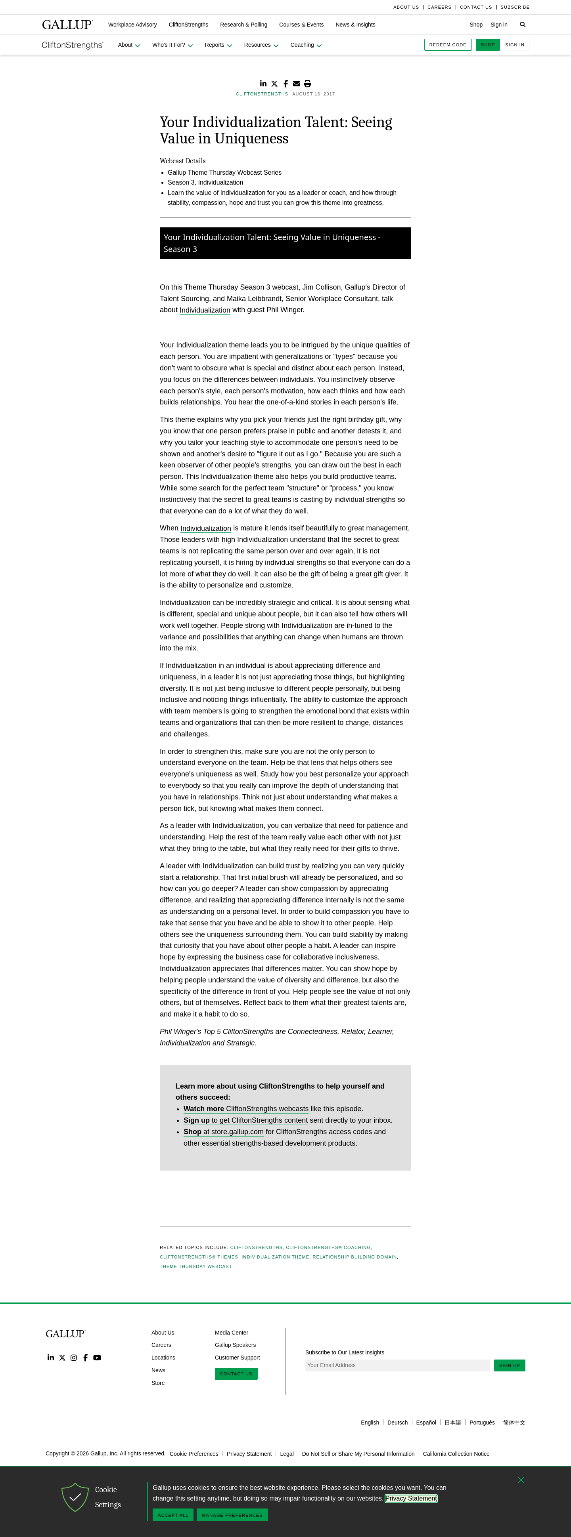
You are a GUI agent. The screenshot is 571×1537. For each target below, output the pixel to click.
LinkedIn (50, 1357)
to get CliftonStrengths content (246, 1120)
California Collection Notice (456, 1453)
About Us (162, 1332)
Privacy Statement (249, 1453)
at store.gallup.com (224, 1132)
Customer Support (237, 1357)
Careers (161, 1345)
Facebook (85, 1357)
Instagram (74, 1357)
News (158, 1370)
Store (158, 1383)
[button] (132, 24)
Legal (286, 1453)
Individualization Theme (275, 1257)
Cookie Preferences (194, 1453)
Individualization (205, 310)
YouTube (97, 1357)
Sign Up (509, 1365)
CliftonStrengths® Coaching (328, 1247)
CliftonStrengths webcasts (246, 1109)
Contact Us (236, 1373)
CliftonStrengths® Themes (199, 1257)
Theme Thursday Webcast (196, 1266)
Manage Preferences (232, 1515)
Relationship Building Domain (355, 1257)
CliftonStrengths (256, 1247)
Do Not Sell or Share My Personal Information (358, 1453)
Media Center (231, 1332)
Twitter (62, 1357)
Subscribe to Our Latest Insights (344, 1352)
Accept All (173, 1515)
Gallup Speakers (235, 1345)
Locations (163, 1357)
